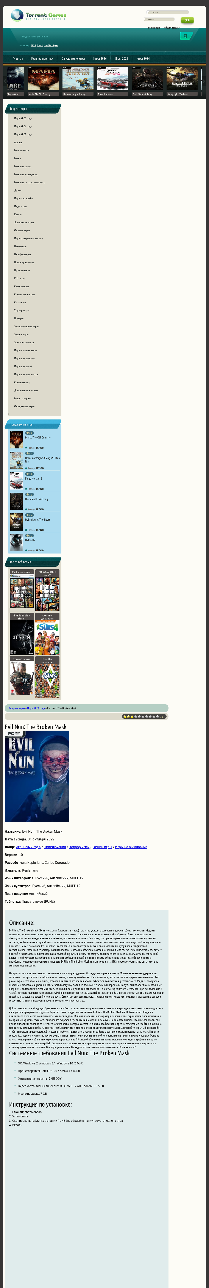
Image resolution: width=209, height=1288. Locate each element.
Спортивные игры (24, 305)
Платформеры (22, 265)
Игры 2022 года (89, 261)
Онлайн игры (22, 241)
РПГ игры (19, 289)
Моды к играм (22, 409)
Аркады (18, 153)
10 (190, 130)
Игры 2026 (100, 66)
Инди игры (20, 217)
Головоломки (21, 161)
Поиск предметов (24, 273)
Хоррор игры (21, 321)
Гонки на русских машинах (29, 193)
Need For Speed (54, 53)
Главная (18, 66)
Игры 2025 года (23, 137)
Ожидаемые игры (73, 66)
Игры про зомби (23, 209)
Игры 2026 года (23, 129)
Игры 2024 (143, 66)
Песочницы (20, 257)
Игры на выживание (25, 361)
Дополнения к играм (26, 401)
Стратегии (20, 313)
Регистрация (154, 33)
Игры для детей (23, 377)
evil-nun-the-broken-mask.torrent (137, 961)
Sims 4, (43, 53)
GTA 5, (36, 53)
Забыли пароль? (171, 33)
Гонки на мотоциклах (26, 185)
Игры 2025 (121, 66)
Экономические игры (26, 337)
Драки (17, 201)
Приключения (22, 281)
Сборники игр (22, 393)
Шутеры (18, 329)
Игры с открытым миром (28, 249)
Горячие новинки (42, 66)
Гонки (17, 169)
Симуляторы (21, 297)
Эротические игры (24, 353)
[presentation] (104, 1214)
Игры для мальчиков (26, 385)
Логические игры (24, 233)
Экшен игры (21, 345)
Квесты (18, 225)
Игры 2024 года (23, 145)
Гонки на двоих (22, 177)
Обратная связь (179, 1262)
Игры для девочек (24, 369)
